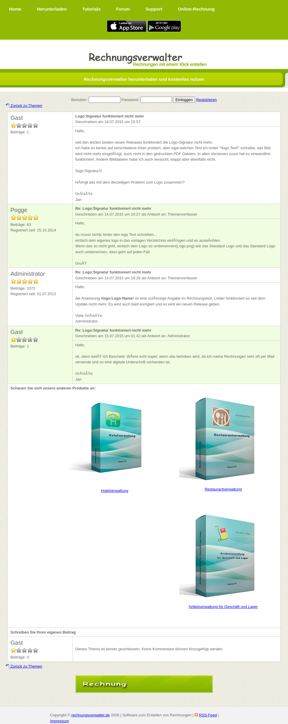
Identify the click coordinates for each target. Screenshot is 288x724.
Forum (123, 8)
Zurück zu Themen (24, 105)
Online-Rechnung (196, 8)
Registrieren (206, 100)
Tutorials (91, 8)
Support (153, 8)
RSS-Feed (208, 715)
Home (15, 8)
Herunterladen (52, 8)
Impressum (59, 721)
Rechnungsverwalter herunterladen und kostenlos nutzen (144, 79)
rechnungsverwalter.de (90, 715)
